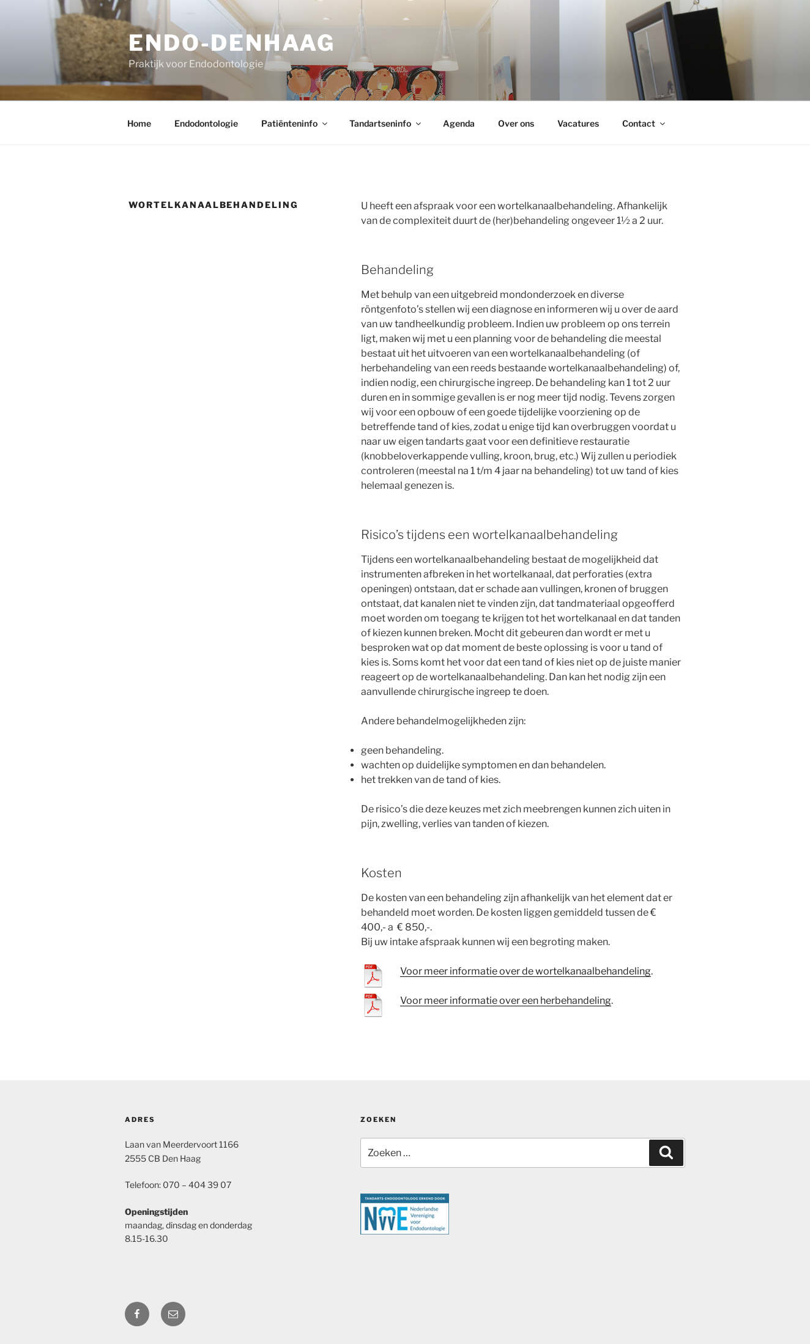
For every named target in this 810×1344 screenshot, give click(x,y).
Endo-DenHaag (231, 42)
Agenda (459, 123)
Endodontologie (206, 123)
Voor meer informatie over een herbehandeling (505, 1000)
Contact (644, 123)
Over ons (516, 123)
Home (139, 123)
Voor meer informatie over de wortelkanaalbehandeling (525, 971)
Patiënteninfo (295, 123)
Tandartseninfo (386, 123)
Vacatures (578, 123)
